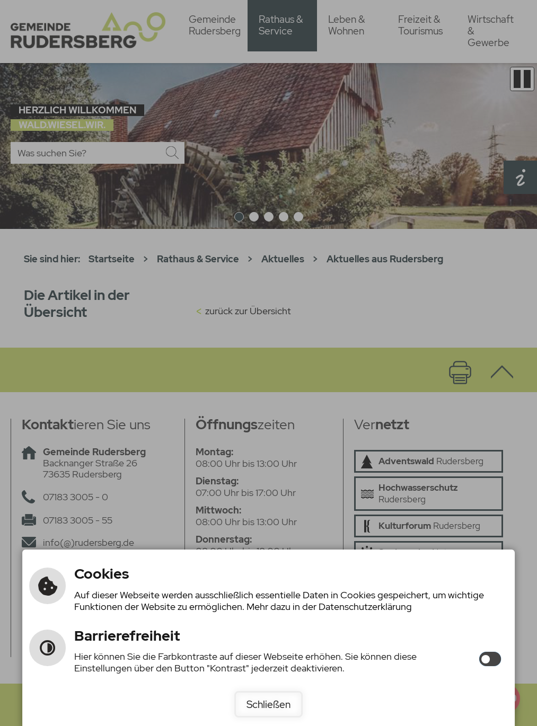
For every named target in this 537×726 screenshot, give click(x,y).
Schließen (268, 704)
